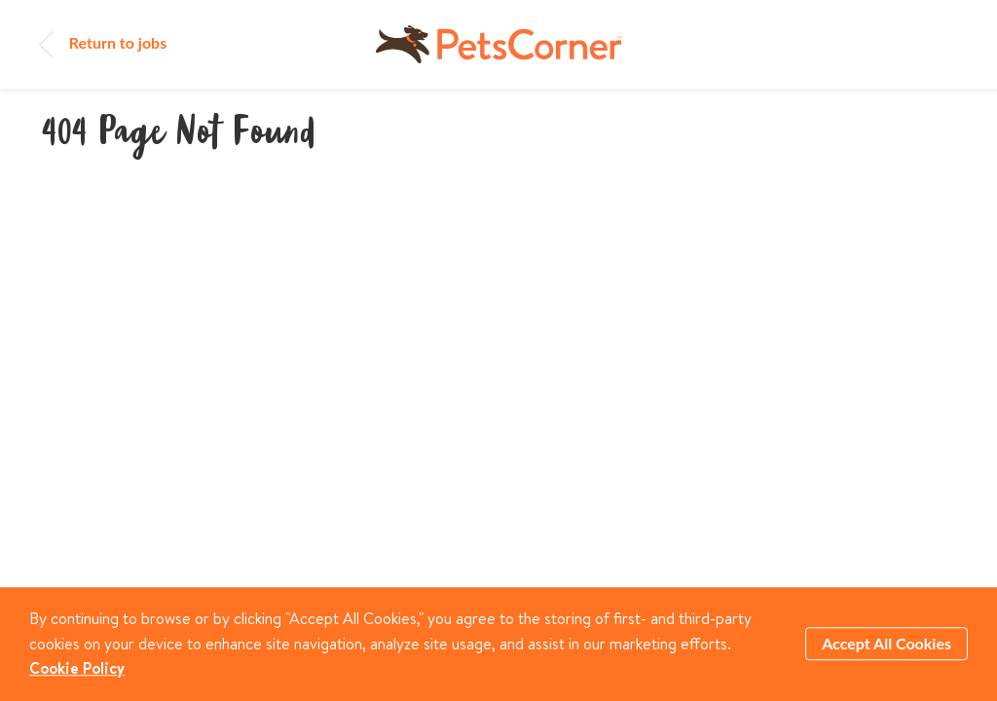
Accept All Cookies (886, 644)
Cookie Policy (77, 668)
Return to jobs (102, 42)
